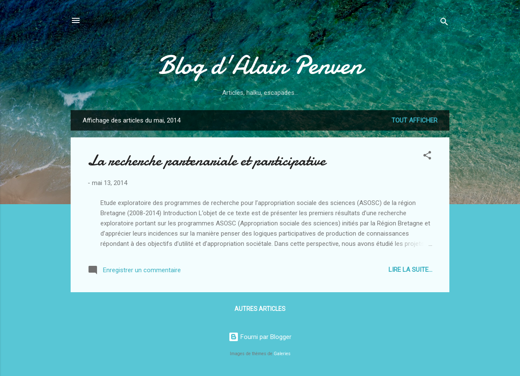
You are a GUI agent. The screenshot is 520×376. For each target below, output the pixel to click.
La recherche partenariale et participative (207, 160)
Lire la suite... (410, 269)
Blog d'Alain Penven (260, 65)
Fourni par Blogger (260, 337)
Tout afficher (414, 120)
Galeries (282, 353)
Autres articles (260, 308)
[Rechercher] (444, 23)
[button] (427, 156)
